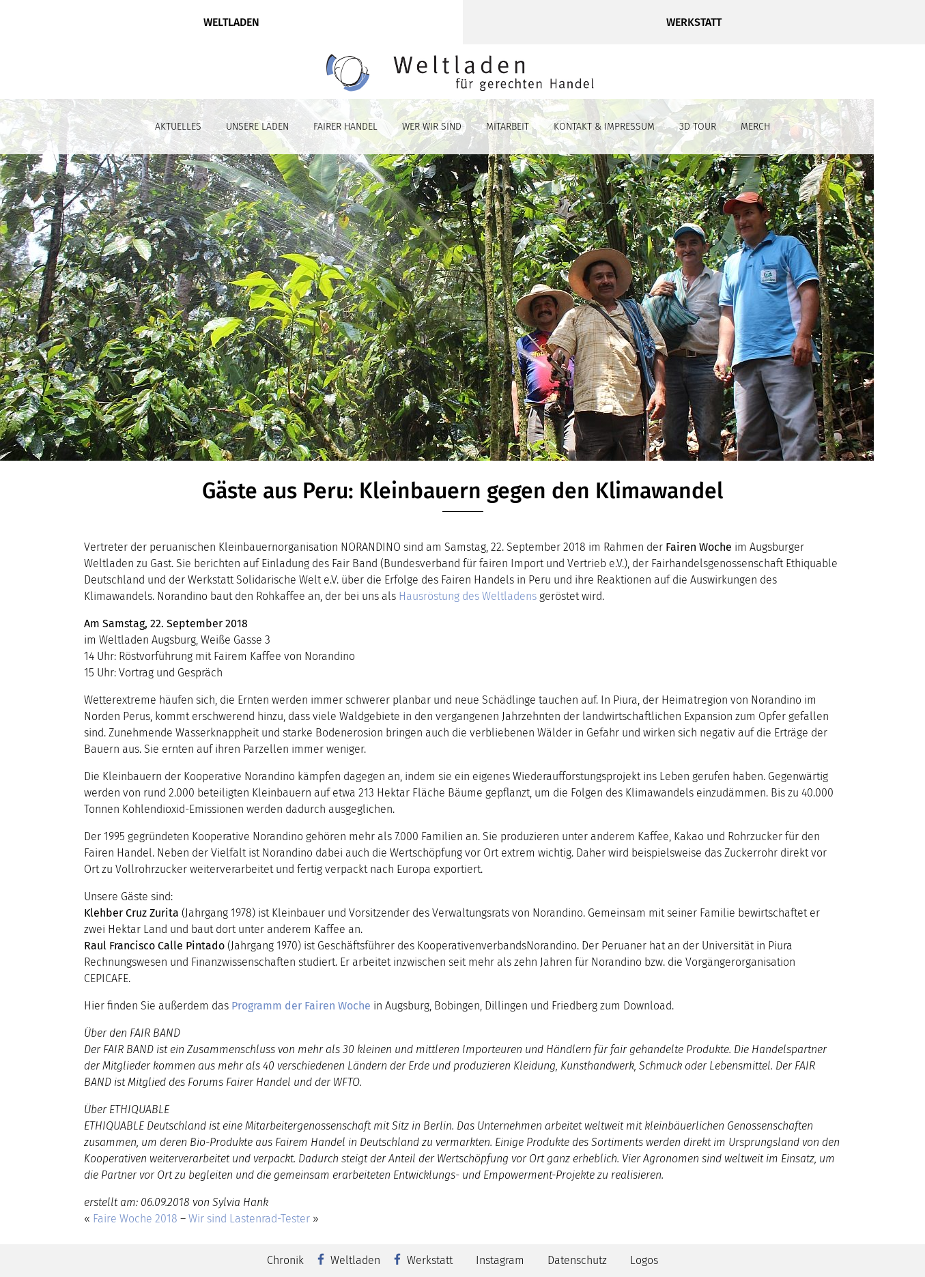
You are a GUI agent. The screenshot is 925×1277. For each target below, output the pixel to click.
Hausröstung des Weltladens (468, 596)
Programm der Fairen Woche (301, 1005)
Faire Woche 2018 (135, 1218)
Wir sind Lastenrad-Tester (249, 1218)
